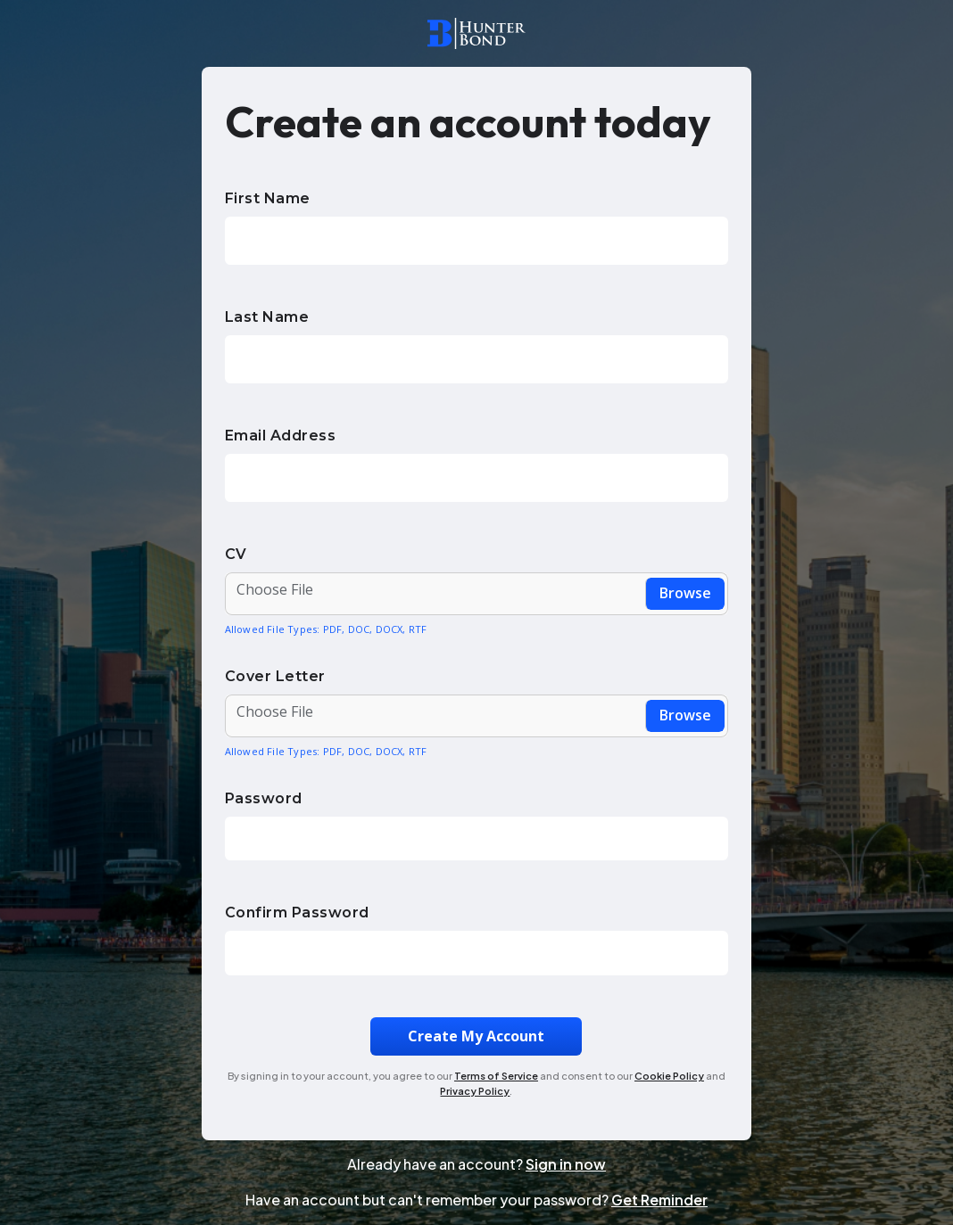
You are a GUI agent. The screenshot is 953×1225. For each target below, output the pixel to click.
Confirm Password (297, 912)
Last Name (267, 316)
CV (236, 554)
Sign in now (566, 1164)
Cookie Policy (669, 1075)
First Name (268, 198)
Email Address (280, 435)
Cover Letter (275, 676)
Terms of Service (496, 1075)
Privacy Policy (475, 1091)
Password (263, 798)
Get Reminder (659, 1199)
